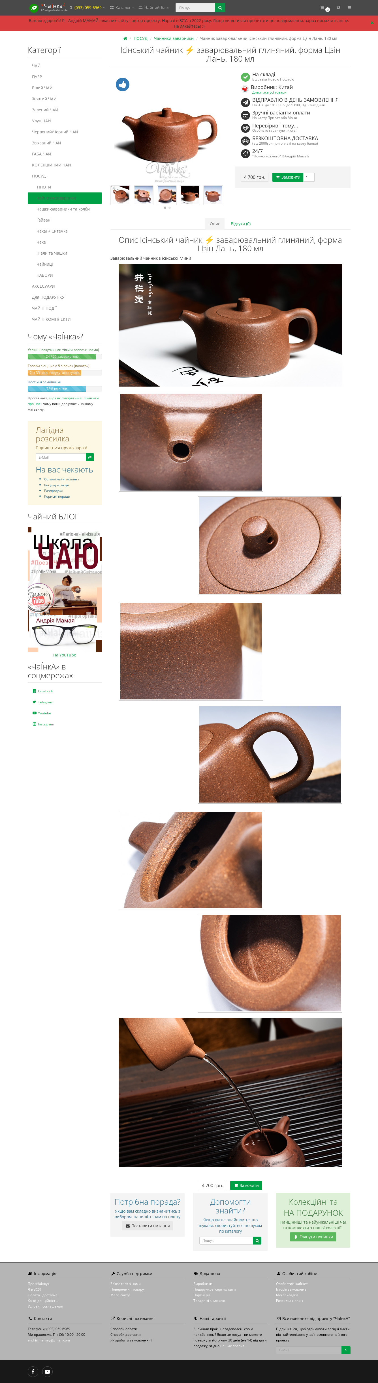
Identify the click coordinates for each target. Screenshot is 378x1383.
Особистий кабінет (292, 1283)
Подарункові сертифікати (214, 1289)
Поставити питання (147, 1225)
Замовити (287, 177)
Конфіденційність (42, 1300)
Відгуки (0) (241, 223)
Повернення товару (127, 1289)
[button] (325, 8)
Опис (215, 223)
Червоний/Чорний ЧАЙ (55, 132)
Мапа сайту (120, 1295)
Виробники (202, 1283)
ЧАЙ (36, 65)
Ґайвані (42, 220)
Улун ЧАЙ (41, 120)
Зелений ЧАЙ (45, 109)
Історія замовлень (291, 1289)
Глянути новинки (313, 1236)
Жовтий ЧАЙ (44, 98)
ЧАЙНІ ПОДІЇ (44, 308)
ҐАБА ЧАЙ (41, 154)
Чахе (39, 242)
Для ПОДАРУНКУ (48, 297)
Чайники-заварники (54, 198)
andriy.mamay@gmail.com (49, 1340)
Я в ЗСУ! (34, 1289)
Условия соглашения (45, 1306)
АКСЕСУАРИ (43, 286)
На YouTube (64, 655)
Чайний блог (153, 7)
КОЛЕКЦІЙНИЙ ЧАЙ (51, 165)
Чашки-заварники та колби (61, 209)
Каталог (121, 7)
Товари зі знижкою (209, 1300)
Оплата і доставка (42, 1295)
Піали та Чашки (49, 253)
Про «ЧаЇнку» (38, 1283)
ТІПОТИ (41, 187)
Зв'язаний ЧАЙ (46, 143)
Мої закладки (287, 1295)
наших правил (232, 1345)
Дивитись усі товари (269, 92)
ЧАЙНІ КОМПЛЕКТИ (51, 319)
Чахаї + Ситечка (50, 231)
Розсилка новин (289, 1300)
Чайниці (42, 264)
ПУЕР (37, 76)
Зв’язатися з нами (125, 1283)
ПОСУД (39, 176)
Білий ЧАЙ (42, 87)
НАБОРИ (42, 275)
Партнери (201, 1295)
